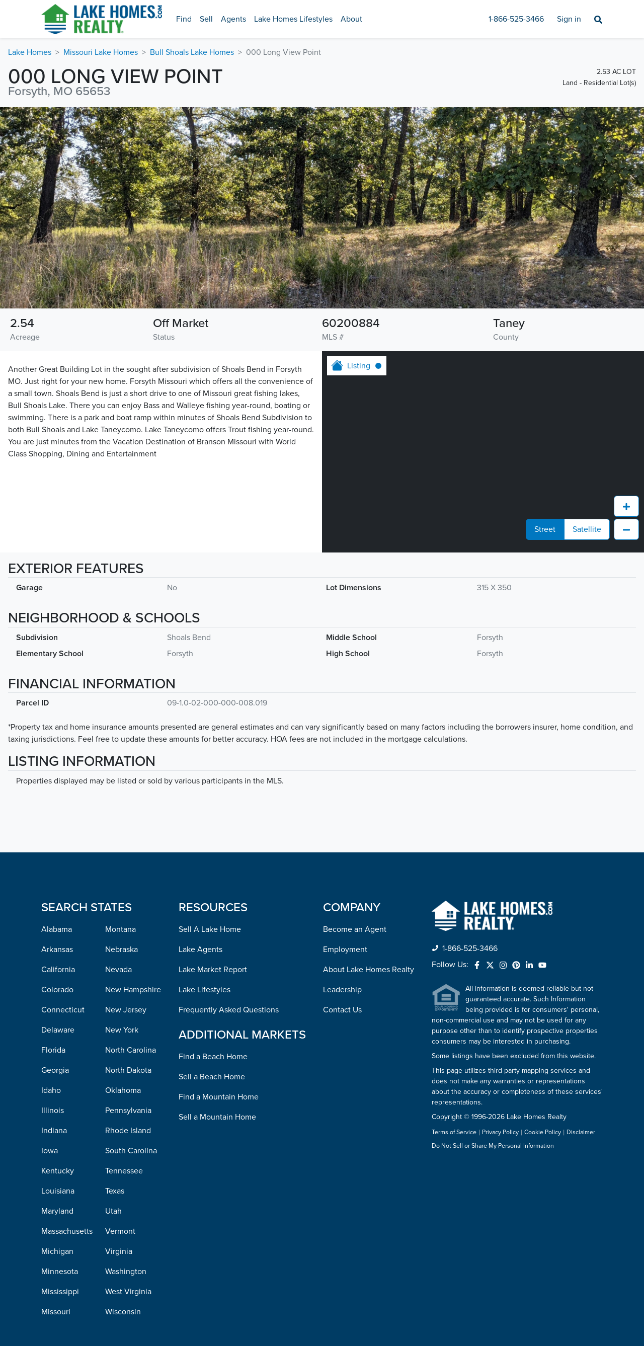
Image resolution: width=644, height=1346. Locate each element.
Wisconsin (123, 1312)
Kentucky (57, 1171)
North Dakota (128, 1070)
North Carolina (130, 1050)
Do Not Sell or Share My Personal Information (493, 1146)
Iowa (49, 1151)
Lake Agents (200, 949)
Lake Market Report (213, 970)
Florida (53, 1050)
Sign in (569, 19)
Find (184, 19)
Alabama (56, 929)
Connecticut (63, 1010)
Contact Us (342, 1010)
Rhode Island (128, 1131)
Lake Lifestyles (204, 990)
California (58, 970)
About (351, 19)
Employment (345, 949)
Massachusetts (67, 1231)
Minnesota (59, 1271)
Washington (125, 1271)
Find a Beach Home (213, 1057)
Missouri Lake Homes (100, 52)
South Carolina (131, 1151)
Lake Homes (29, 52)
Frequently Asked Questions (229, 1010)
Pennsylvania (128, 1110)
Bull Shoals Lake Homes (192, 52)
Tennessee (124, 1171)
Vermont (120, 1231)
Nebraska (121, 949)
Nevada (118, 970)
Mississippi (60, 1292)
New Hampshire (133, 990)
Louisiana (57, 1191)
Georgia (55, 1070)
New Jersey (125, 1010)
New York (121, 1030)
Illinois (52, 1110)
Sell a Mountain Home (217, 1117)
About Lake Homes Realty (368, 970)
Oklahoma (123, 1090)
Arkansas (57, 949)
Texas (114, 1191)
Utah (113, 1211)
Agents (233, 19)
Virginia (118, 1251)
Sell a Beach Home (212, 1077)
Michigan (57, 1251)
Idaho (51, 1090)
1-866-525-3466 (516, 19)
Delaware (57, 1030)
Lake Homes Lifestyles (293, 19)
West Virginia (128, 1292)
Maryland (57, 1211)
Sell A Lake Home (210, 929)
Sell (206, 19)
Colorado (57, 990)
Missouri (55, 1312)
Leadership (342, 990)
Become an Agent (354, 929)
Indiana (54, 1131)
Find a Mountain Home (219, 1097)
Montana (120, 929)
